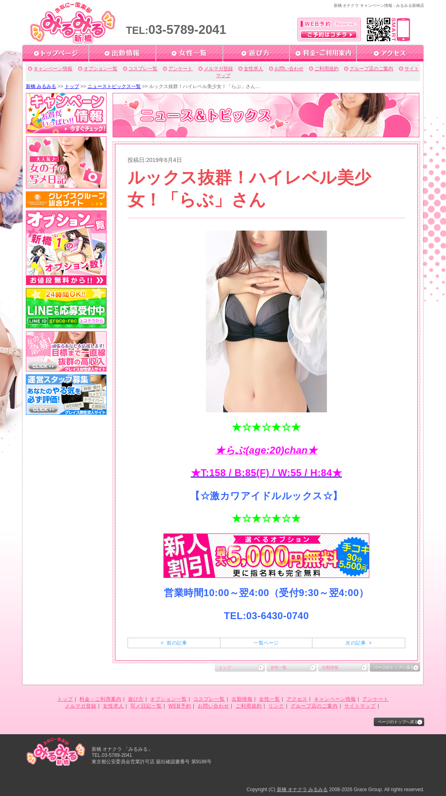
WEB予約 (179, 706)
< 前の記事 (174, 643)
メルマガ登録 (218, 68)
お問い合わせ (289, 68)
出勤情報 (330, 667)
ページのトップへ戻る (394, 667)
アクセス (297, 699)
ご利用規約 (326, 68)
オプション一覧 (100, 68)
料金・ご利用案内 (100, 699)
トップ (72, 86)
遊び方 (136, 699)
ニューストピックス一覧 (114, 86)
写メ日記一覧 (146, 706)
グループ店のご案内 (371, 68)
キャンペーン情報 (53, 68)
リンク (276, 706)
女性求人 (253, 68)
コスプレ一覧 (142, 68)
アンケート (180, 68)
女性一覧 (278, 667)
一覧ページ (265, 643)
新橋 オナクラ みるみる (302, 789)
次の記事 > (358, 643)
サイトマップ (360, 706)
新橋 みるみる (41, 86)
